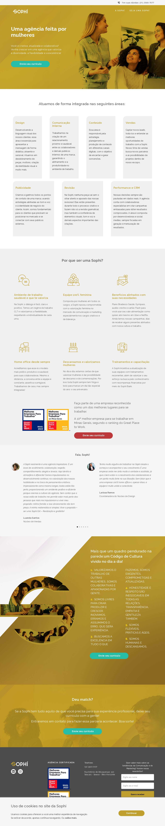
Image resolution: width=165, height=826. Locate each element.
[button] (77, 527)
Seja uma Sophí (140, 11)
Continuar (131, 813)
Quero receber (138, 795)
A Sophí (120, 11)
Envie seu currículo (30, 64)
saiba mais (71, 818)
